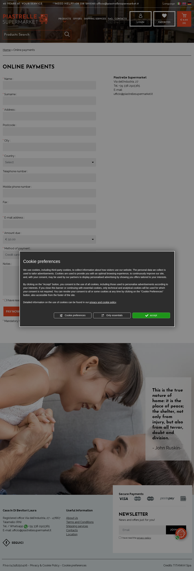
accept (151, 315)
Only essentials (112, 315)
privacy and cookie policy (103, 302)
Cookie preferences (72, 315)
